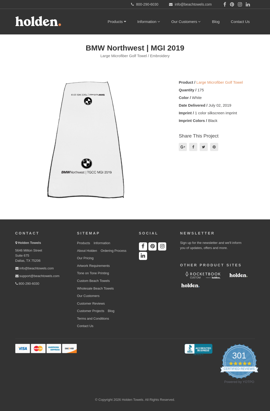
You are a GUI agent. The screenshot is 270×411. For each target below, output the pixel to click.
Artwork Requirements (93, 266)
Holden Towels (29, 243)
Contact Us (240, 21)
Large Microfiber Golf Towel (219, 82)
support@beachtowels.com (37, 276)
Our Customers (186, 21)
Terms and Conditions (93, 318)
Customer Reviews (91, 303)
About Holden (87, 251)
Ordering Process (113, 251)
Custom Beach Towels (93, 281)
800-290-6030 (27, 283)
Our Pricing (85, 258)
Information (148, 21)
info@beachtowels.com (34, 268)
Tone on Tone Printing (93, 273)
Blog (216, 21)
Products (117, 21)
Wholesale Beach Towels (95, 288)
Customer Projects (90, 311)
